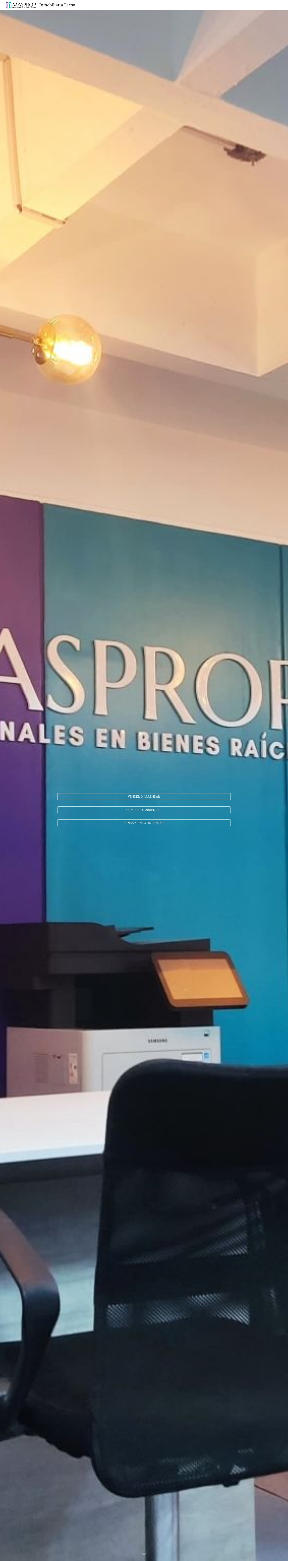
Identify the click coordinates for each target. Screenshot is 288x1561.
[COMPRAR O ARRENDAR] (144, 810)
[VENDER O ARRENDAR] (144, 796)
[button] (144, 1554)
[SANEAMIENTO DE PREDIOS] (144, 823)
